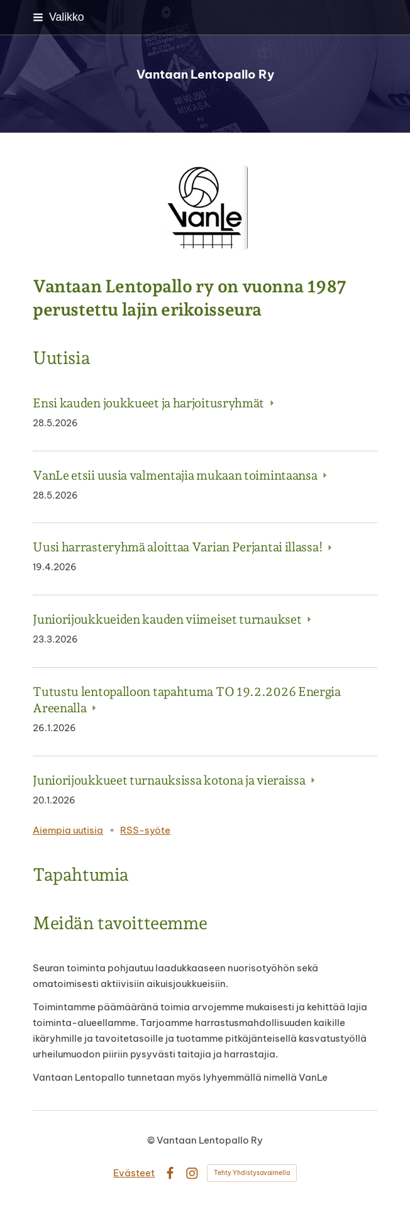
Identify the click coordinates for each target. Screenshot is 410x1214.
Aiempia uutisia (68, 830)
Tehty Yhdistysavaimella (252, 1173)
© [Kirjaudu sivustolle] (152, 1140)
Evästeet (134, 1173)
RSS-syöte (145, 830)
